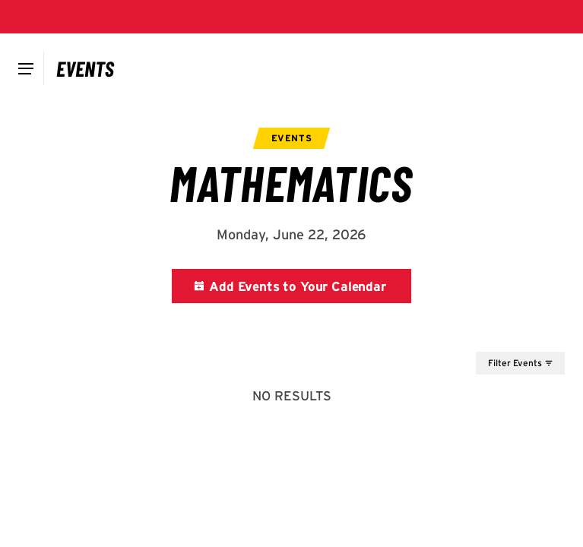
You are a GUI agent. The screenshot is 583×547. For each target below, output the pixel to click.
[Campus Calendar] (85, 68)
